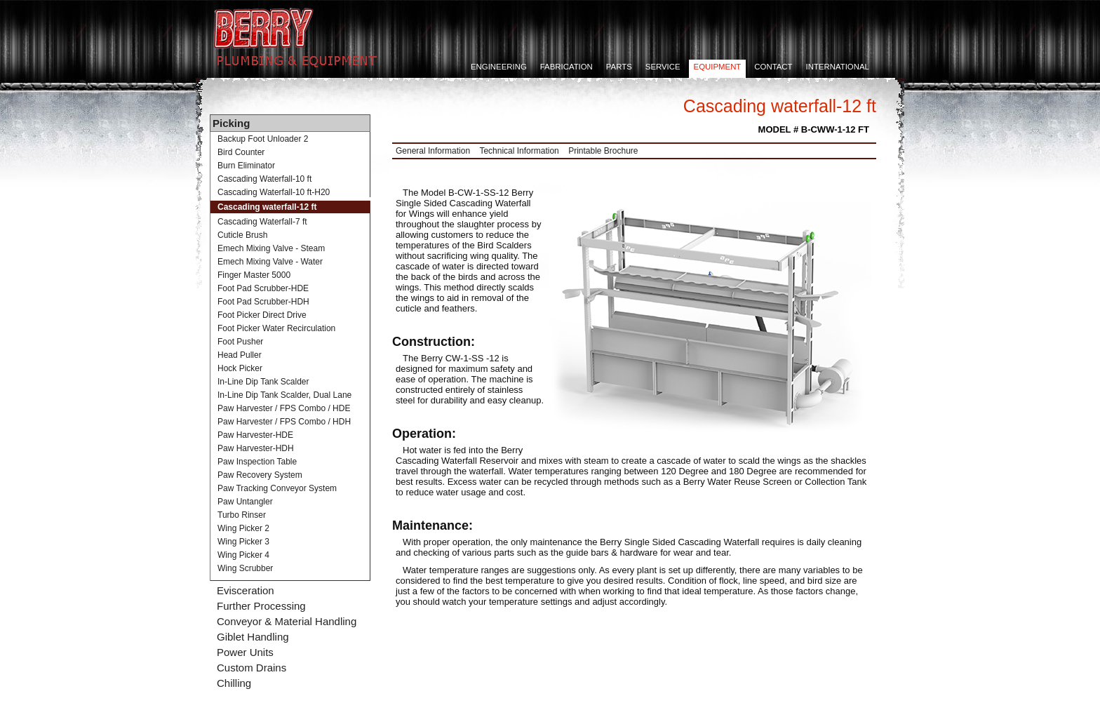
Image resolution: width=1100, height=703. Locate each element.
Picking (231, 123)
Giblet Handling (253, 637)
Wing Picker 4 (243, 555)
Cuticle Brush (242, 235)
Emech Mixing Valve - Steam (271, 248)
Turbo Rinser (241, 515)
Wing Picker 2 (243, 528)
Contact (773, 66)
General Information (433, 151)
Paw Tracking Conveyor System (277, 488)
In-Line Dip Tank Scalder (263, 382)
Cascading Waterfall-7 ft (262, 222)
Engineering (499, 66)
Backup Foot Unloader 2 (262, 139)
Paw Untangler (245, 502)
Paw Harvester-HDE (255, 435)
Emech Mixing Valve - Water (270, 262)
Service (662, 66)
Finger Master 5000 (253, 275)
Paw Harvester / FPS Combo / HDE (283, 408)
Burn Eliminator (246, 165)
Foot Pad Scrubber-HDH (263, 302)
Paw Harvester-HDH (255, 448)
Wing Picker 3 (243, 542)
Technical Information (518, 151)
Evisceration (245, 590)
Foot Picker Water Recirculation (276, 328)
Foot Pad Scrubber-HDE (263, 288)
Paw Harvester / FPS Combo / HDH (284, 422)
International (837, 66)
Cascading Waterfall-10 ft (264, 179)
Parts (619, 66)
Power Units (245, 652)
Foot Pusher (240, 342)
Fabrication (566, 66)
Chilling (234, 683)
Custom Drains (251, 668)
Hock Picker (239, 368)
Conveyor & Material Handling (286, 621)
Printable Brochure (603, 151)
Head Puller (239, 355)
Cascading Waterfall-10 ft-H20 (273, 192)
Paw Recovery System (259, 475)
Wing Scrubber (245, 568)
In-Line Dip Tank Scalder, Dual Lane (284, 395)
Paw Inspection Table (257, 462)
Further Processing (261, 606)
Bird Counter (240, 152)
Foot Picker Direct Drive (262, 315)
